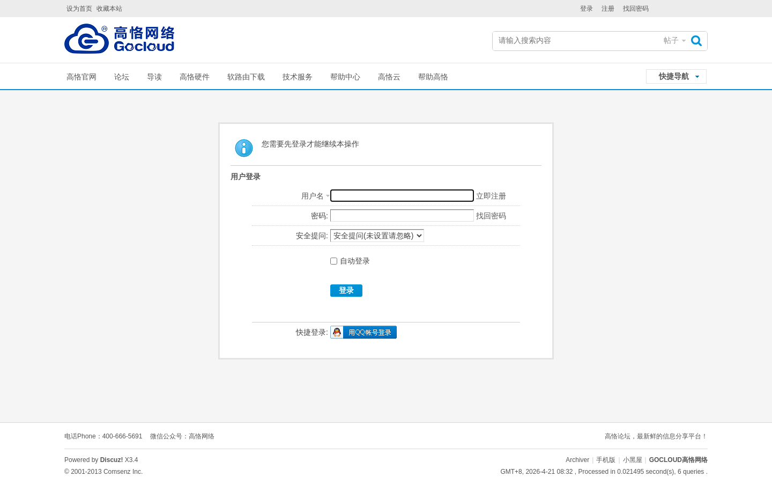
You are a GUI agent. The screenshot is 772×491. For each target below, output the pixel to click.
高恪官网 (81, 76)
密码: (319, 215)
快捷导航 (674, 76)
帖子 (671, 40)
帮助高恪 (433, 76)
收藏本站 (109, 8)
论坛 (121, 76)
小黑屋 (632, 460)
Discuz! (111, 460)
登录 (586, 8)
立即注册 (491, 196)
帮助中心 (345, 76)
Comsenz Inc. (123, 471)
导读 (154, 76)
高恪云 (389, 76)
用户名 (312, 196)
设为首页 (79, 8)
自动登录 (350, 261)
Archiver (577, 460)
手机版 (605, 460)
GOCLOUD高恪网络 (678, 460)
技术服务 (298, 76)
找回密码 (636, 8)
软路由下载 (246, 76)
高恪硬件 (195, 76)
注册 (608, 8)
